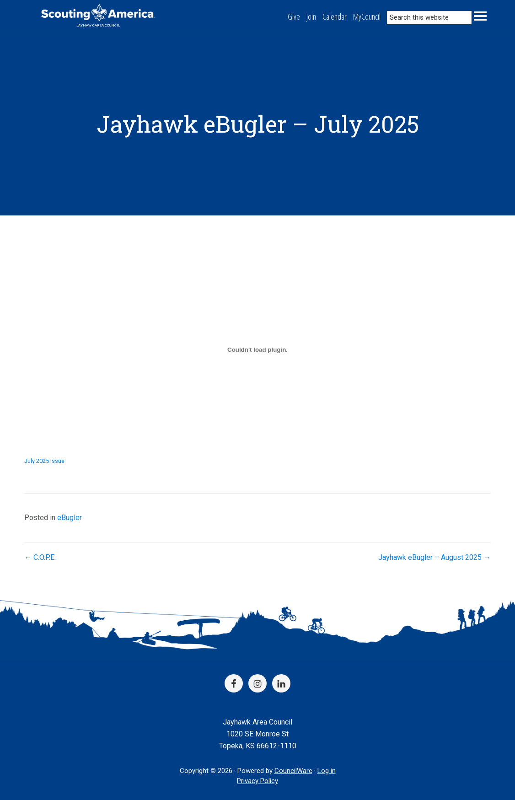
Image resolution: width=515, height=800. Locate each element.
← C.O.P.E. (40, 557)
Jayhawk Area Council (98, 25)
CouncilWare (293, 771)
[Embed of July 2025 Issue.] (257, 349)
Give (294, 16)
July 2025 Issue (44, 460)
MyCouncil (367, 16)
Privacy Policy (257, 781)
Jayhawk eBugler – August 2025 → (434, 557)
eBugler (69, 517)
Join (311, 16)
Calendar (334, 16)
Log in (326, 771)
